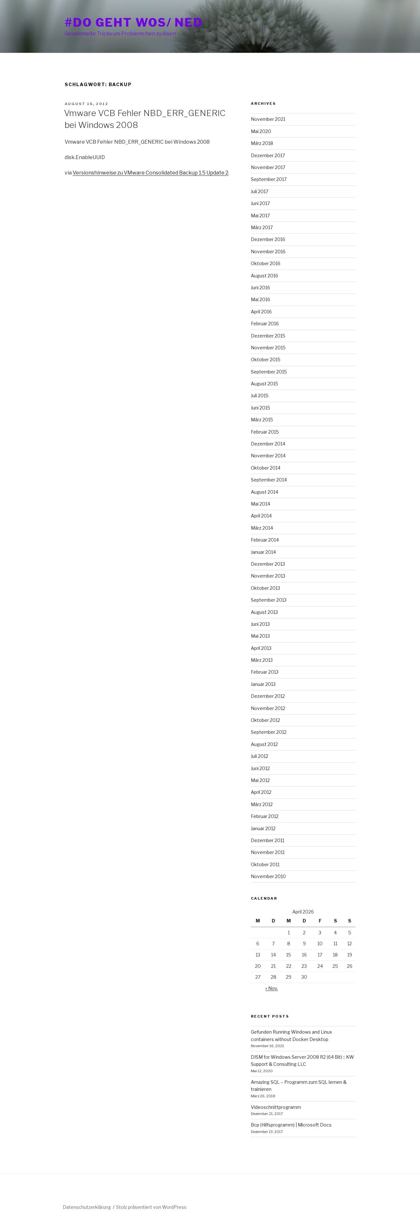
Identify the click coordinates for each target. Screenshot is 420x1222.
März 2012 (262, 804)
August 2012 (264, 744)
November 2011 (268, 852)
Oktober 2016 (265, 263)
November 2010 (268, 876)
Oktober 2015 (265, 359)
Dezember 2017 (268, 155)
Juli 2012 (259, 756)
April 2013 (261, 648)
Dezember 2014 (268, 443)
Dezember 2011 (267, 840)
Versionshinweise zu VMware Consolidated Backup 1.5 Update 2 (150, 173)
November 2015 (268, 347)
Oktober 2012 (265, 720)
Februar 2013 (264, 672)
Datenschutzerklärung (87, 1207)
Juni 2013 (260, 624)
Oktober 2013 (265, 588)
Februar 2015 (265, 432)
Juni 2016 (260, 287)
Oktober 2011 (265, 864)
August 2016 (264, 275)
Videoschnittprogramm (276, 1107)
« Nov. (271, 988)
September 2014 (269, 479)
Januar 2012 (263, 828)
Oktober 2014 (265, 468)
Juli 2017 (259, 191)
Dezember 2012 (268, 696)
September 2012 (269, 732)
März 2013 (262, 660)
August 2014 (264, 492)
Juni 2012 (260, 768)
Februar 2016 (265, 323)
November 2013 (268, 576)
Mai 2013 (260, 636)
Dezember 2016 (268, 239)
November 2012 (268, 708)
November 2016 (268, 251)
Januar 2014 (263, 552)
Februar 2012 (264, 816)
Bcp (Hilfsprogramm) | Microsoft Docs (291, 1125)
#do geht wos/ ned (134, 22)
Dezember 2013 (268, 564)
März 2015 (262, 419)
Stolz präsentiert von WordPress (151, 1207)
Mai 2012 (260, 780)
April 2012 (261, 792)
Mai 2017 (260, 215)
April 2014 (261, 515)
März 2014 (262, 528)
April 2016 (261, 311)
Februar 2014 (265, 540)
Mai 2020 (261, 131)
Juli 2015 (260, 395)
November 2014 (268, 455)
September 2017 (269, 179)
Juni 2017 (260, 203)
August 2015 (264, 383)
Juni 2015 (260, 407)
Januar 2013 (263, 684)
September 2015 (269, 371)
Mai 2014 (260, 504)
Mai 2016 (260, 299)
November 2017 (268, 167)
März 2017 (262, 227)
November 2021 (268, 119)
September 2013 (269, 600)
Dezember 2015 (268, 335)
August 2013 (264, 612)
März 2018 (262, 143)
